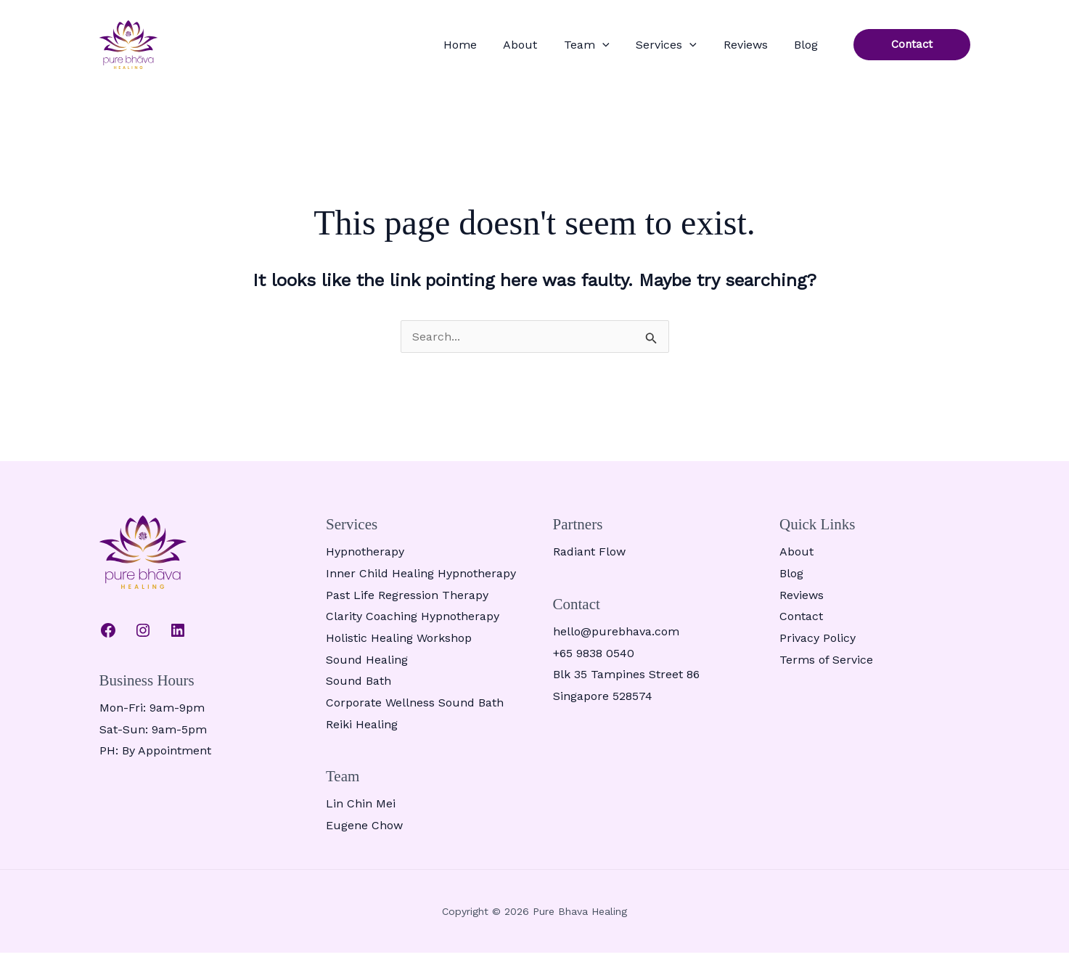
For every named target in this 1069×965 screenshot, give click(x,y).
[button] (644, 50)
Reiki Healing (362, 736)
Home (526, 50)
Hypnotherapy (365, 564)
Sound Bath (358, 693)
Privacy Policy (817, 650)
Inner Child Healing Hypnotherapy (421, 586)
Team (629, 50)
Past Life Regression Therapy (407, 607)
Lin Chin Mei (361, 816)
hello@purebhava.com (616, 644)
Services (696, 50)
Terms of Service (826, 671)
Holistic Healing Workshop (399, 650)
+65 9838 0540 (593, 665)
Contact (801, 628)
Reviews (764, 50)
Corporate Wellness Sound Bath (415, 715)
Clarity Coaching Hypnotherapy (412, 628)
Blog (812, 50)
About (574, 50)
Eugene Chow (364, 837)
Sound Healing (367, 671)
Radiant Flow (589, 564)
